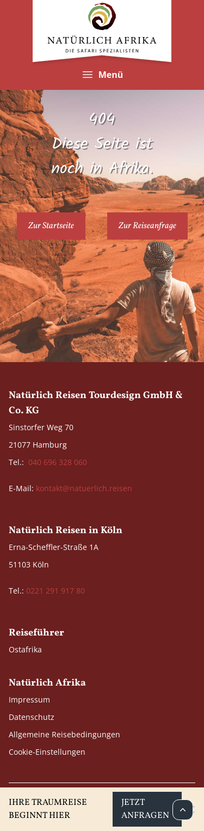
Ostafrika (25, 649)
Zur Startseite (51, 226)
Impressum (29, 699)
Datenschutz (31, 717)
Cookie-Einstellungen (47, 752)
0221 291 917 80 (55, 590)
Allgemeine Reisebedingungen (64, 734)
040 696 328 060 (57, 462)
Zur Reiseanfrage (147, 226)
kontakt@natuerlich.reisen (84, 488)
